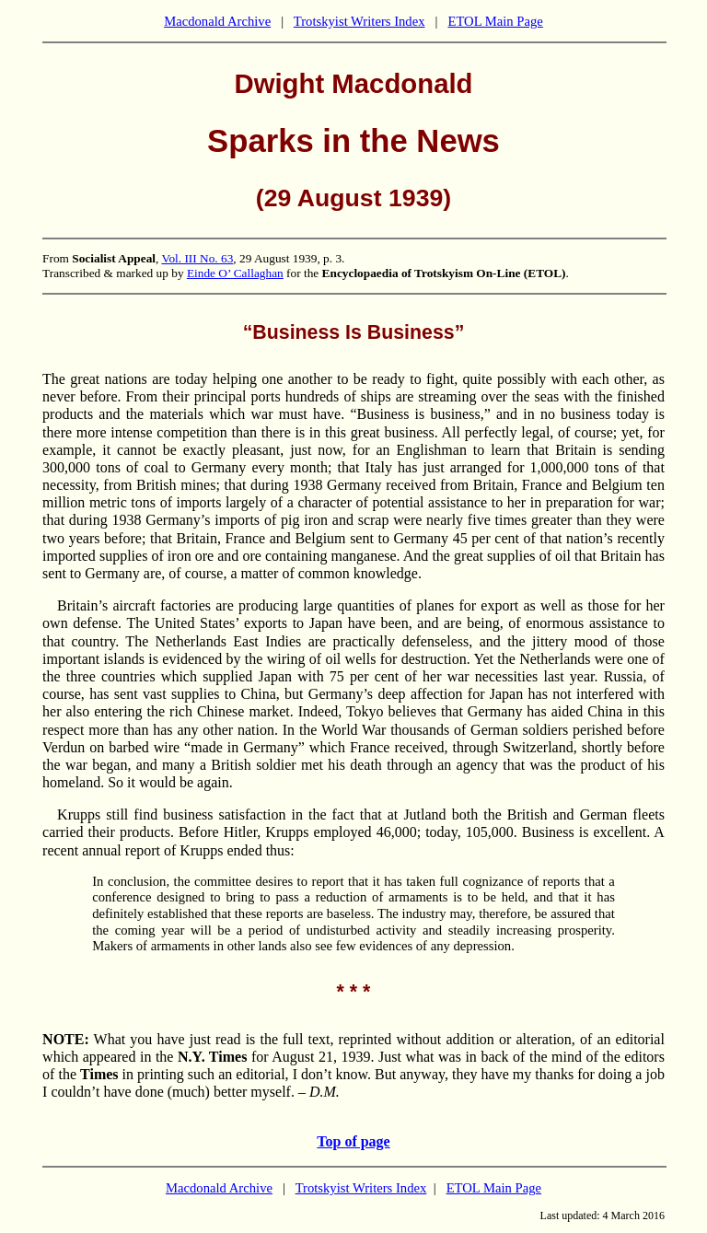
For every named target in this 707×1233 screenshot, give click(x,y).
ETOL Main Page (494, 21)
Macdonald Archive (217, 21)
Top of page (353, 1141)
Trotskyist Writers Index (359, 21)
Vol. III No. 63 (197, 258)
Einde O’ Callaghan (235, 273)
